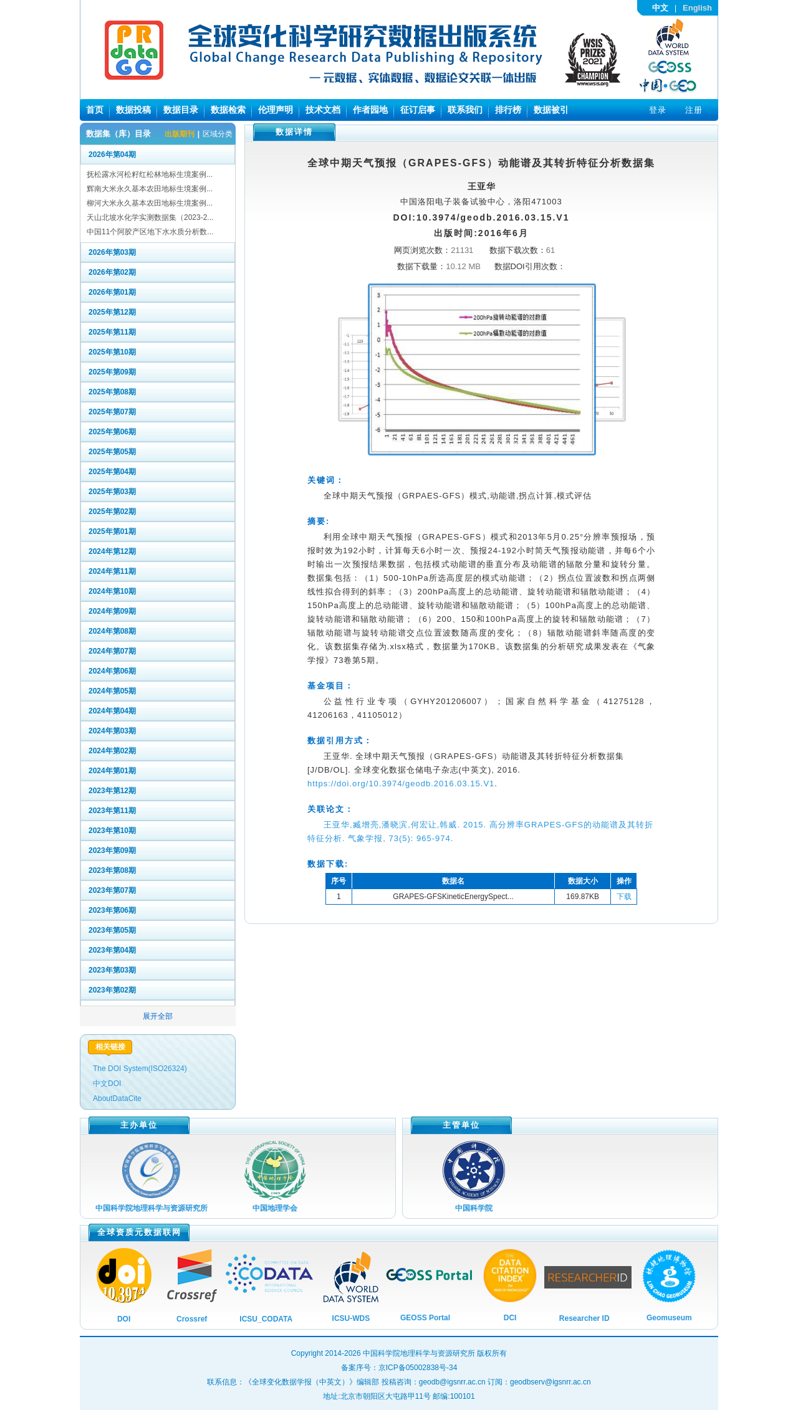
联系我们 (465, 110)
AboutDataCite (117, 1098)
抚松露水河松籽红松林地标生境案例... (150, 174)
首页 (94, 110)
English (697, 7)
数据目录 (180, 110)
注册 (694, 110)
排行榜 (508, 110)
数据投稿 (133, 110)
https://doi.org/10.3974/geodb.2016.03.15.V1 (400, 783)
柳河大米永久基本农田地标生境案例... (150, 203)
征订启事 (417, 110)
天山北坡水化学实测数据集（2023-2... (150, 217)
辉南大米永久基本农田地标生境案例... (150, 188)
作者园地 (370, 110)
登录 (657, 110)
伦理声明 (275, 110)
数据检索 (228, 110)
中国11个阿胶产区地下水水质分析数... (150, 231)
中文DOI (107, 1083)
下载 (624, 896)
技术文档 (322, 110)
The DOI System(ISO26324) (140, 1068)
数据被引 (551, 110)
